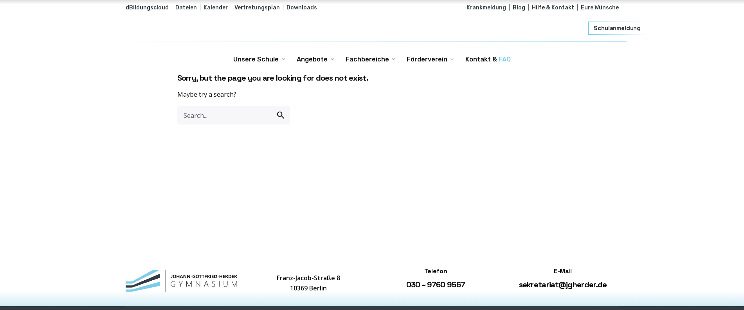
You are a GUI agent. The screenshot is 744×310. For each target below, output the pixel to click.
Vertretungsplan (257, 7)
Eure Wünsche (600, 7)
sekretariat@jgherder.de (563, 284)
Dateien (186, 7)
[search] (280, 115)
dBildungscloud (147, 7)
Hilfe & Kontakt (553, 7)
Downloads (301, 7)
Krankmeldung (486, 7)
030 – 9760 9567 (435, 284)
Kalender (216, 7)
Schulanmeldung (617, 28)
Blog (519, 7)
